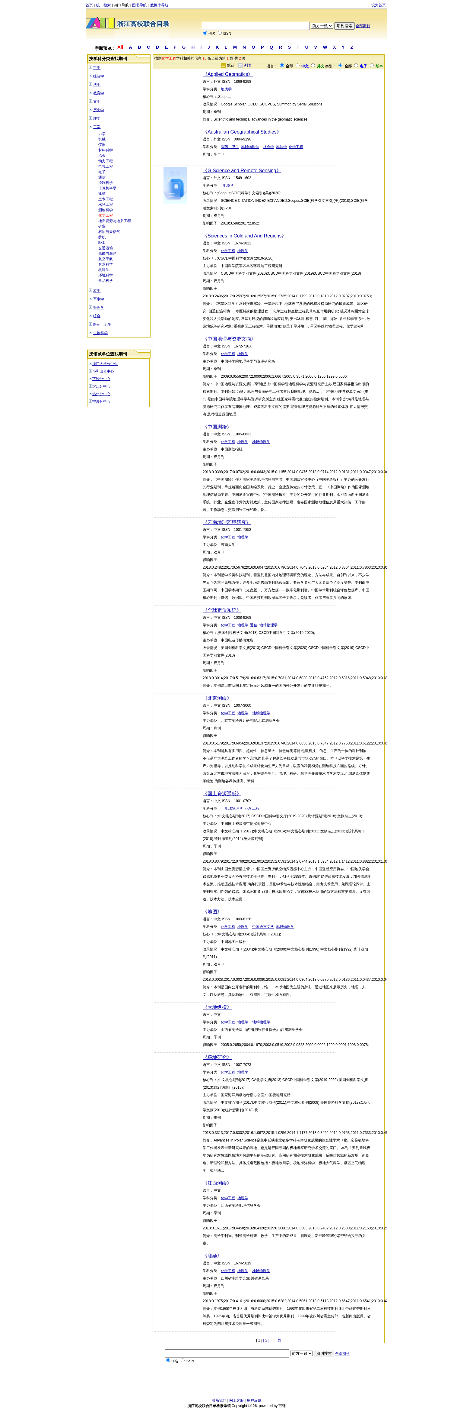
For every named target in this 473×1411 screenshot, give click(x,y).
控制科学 (105, 183)
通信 (102, 177)
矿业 (102, 226)
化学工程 (105, 215)
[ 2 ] (266, 1340)
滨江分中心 (101, 386)
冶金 (102, 155)
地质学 (226, 89)
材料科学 (105, 150)
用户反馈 (254, 1400)
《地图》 (212, 911)
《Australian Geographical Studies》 (242, 131)
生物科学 (100, 333)
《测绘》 (212, 1255)
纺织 (102, 237)
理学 (96, 118)
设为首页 (378, 5)
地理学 (281, 147)
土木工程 (105, 199)
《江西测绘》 (217, 1183)
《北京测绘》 (217, 698)
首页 (89, 5)
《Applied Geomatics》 (228, 74)
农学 (96, 291)
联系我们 (219, 1400)
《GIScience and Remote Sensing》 (242, 170)
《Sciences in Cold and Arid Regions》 (244, 235)
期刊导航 (121, 5)
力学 (102, 134)
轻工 (102, 243)
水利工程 (105, 204)
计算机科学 (107, 188)
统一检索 (103, 5)
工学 (96, 127)
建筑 (102, 194)
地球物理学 (250, 147)
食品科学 (105, 281)
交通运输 (105, 248)
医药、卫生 (102, 324)
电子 (102, 172)
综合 (96, 316)
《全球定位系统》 (222, 610)
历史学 (98, 110)
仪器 (102, 145)
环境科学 (105, 275)
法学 (96, 84)
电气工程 (105, 166)
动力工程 (105, 161)
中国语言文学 (263, 927)
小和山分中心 (103, 371)
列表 (248, 65)
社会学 (268, 147)
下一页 (275, 1340)
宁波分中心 (101, 401)
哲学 (96, 68)
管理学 (98, 307)
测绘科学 (105, 210)
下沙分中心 (101, 379)
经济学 (98, 76)
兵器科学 (105, 264)
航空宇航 (105, 259)
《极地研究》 (217, 1057)
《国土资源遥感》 (222, 793)
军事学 (98, 299)
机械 (102, 139)
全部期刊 (363, 26)
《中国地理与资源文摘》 (229, 338)
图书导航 (139, 5)
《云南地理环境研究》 (227, 522)
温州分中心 (101, 394)
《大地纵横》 (217, 1007)
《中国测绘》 (217, 426)
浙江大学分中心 (105, 364)
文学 (96, 101)
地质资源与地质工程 (114, 221)
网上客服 (236, 1400)
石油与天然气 (109, 232)
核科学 (103, 270)
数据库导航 (159, 5)
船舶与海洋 (107, 253)
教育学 (98, 93)
